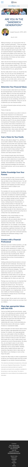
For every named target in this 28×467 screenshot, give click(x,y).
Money (14, 465)
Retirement (14, 457)
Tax (14, 464)
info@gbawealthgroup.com (14, 453)
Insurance (14, 462)
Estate (14, 461)
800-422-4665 (16, 447)
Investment (14, 459)
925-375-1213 (15, 445)
